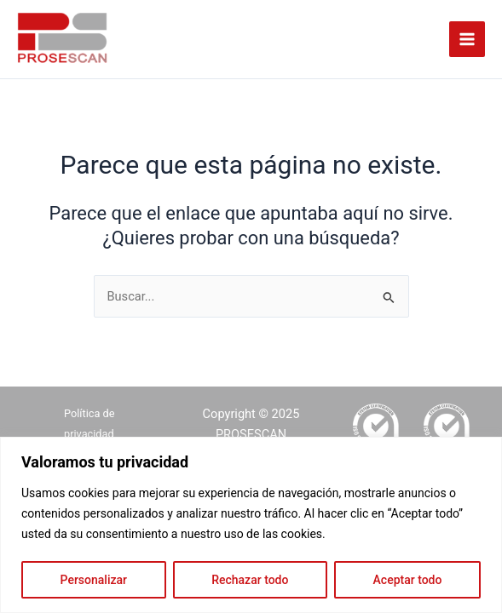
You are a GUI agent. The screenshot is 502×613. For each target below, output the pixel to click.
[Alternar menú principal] (467, 39)
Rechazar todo (249, 580)
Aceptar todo (407, 580)
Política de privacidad (89, 423)
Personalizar (94, 580)
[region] (251, 525)
